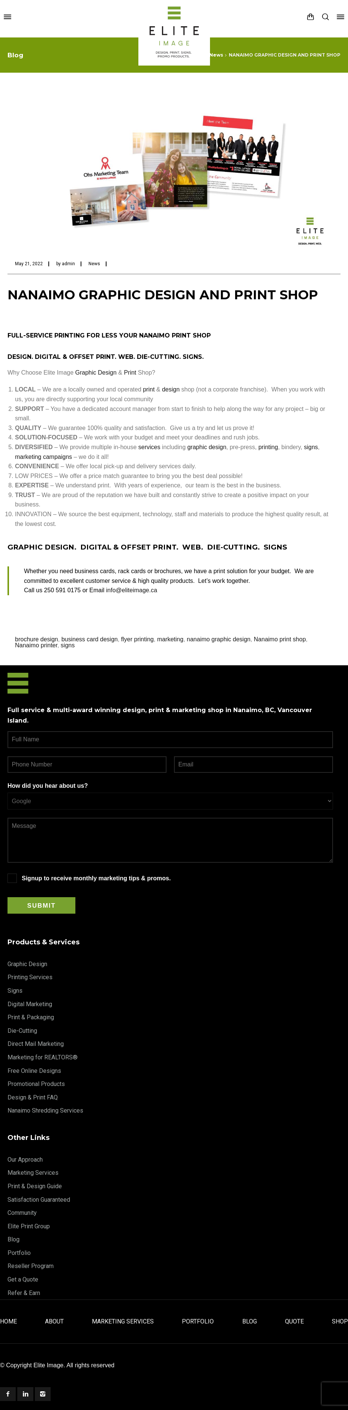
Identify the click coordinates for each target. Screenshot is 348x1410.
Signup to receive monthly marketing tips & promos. (96, 878)
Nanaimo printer (36, 645)
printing (268, 447)
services (149, 447)
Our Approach (25, 1159)
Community (22, 1212)
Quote (294, 1321)
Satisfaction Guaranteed (39, 1199)
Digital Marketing (30, 1004)
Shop (340, 1321)
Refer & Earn (24, 1292)
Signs (15, 990)
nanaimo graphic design (218, 639)
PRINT (181, 335)
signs (311, 447)
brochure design (36, 639)
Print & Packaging (31, 1017)
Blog (14, 1239)
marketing (170, 639)
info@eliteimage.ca (131, 590)
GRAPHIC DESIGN (41, 547)
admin (68, 263)
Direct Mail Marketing (36, 1043)
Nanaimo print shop (280, 639)
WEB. (192, 547)
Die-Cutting (22, 1030)
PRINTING (69, 335)
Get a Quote (23, 1279)
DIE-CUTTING (158, 356)
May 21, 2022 (29, 263)
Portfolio (19, 1252)
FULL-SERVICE (30, 335)
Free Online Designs (34, 1070)
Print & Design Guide (35, 1186)
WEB (126, 356)
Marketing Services (33, 1172)
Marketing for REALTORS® (43, 1057)
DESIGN (20, 356)
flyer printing (137, 639)
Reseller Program (31, 1266)
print (148, 389)
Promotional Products (36, 1083)
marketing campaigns (43, 457)
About (54, 1321)
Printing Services (30, 977)
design (171, 389)
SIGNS (192, 356)
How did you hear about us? (48, 786)
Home (8, 1321)
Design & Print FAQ (33, 1097)
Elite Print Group (29, 1226)
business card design (90, 639)
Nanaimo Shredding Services (45, 1110)
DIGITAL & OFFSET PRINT (75, 356)
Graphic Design (96, 372)
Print (130, 372)
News (94, 263)
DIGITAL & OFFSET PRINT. (129, 547)
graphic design (206, 447)
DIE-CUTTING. (234, 547)
